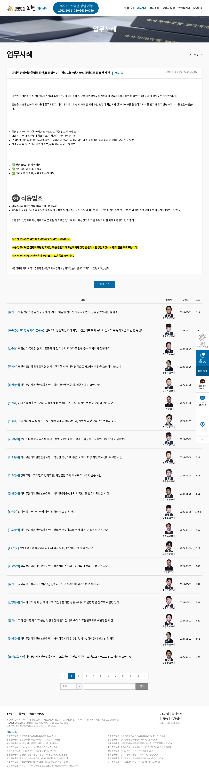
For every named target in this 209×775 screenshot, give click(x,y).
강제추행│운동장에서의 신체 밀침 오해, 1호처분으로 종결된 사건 (50, 548)
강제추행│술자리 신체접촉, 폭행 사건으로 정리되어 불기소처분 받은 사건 (54, 584)
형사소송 (154, 8)
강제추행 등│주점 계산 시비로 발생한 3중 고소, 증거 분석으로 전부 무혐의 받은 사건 (60, 403)
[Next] (145, 676)
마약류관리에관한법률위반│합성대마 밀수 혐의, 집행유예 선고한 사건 (54, 385)
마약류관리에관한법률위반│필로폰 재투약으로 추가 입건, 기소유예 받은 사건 (58, 530)
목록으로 (104, 284)
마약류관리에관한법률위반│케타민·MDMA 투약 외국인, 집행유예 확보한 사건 (58, 493)
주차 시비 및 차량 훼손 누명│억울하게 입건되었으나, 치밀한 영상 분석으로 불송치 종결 (62, 421)
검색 (142, 686)
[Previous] (64, 676)
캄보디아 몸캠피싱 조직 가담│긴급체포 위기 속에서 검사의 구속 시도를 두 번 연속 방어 (76, 330)
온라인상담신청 (202, 404)
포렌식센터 (184, 8)
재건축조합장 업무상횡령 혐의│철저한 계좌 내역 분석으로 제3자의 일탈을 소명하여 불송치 (64, 366)
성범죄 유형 (168, 8)
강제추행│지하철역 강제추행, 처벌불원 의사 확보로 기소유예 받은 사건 (54, 475)
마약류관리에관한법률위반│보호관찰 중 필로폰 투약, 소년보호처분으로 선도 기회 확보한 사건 (70, 657)
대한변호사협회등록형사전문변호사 (202, 345)
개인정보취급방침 (36, 714)
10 (138, 676)
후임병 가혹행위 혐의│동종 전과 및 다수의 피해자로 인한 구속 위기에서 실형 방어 (59, 348)
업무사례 (141, 8)
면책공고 (10, 714)
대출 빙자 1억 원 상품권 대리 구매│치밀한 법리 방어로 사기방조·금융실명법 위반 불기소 (63, 312)
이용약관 (21, 714)
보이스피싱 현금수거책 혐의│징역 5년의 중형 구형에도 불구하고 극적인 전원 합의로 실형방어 (67, 439)
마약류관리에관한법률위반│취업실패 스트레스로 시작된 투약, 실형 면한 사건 (58, 566)
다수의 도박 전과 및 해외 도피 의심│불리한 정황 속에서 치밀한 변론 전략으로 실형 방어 (63, 602)
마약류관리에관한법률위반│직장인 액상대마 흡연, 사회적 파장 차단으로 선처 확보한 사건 (65, 457)
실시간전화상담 (202, 361)
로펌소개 (129, 8)
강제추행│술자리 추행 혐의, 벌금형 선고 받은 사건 (41, 512)
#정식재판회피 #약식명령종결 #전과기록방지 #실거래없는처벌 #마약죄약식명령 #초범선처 (60, 268)
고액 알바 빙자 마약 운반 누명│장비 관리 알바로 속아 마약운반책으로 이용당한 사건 (60, 620)
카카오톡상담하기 (202, 387)
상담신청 (197, 8)
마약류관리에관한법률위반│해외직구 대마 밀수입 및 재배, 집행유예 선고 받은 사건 (61, 638)
